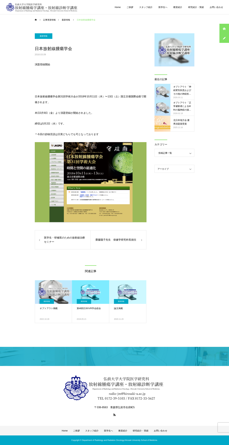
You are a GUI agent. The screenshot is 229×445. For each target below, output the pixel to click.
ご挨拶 (130, 7)
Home (118, 7)
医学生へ (162, 7)
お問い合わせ (216, 7)
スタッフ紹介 (146, 7)
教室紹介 (177, 7)
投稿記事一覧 (165, 153)
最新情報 (43, 36)
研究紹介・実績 (196, 7)
